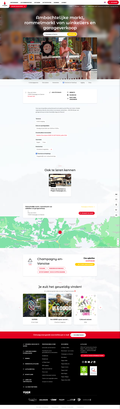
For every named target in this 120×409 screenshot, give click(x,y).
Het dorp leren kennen (85, 264)
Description (45, 82)
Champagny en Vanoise (57, 176)
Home (72, 6)
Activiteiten (47, 2)
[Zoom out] (118, 242)
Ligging (82, 82)
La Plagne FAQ (28, 369)
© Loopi (118, 247)
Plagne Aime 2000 (65, 380)
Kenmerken (56, 82)
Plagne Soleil (64, 370)
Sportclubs (28, 374)
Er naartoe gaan (87, 213)
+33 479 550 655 (90, 261)
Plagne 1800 (64, 360)
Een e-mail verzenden (72, 98)
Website (71, 92)
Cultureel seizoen (85, 319)
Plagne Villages (65, 376)
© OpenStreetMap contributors (109, 247)
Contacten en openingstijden (93, 355)
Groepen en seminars (47, 381)
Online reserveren (18, 6)
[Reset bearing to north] (118, 244)
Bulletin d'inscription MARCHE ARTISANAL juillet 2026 (52, 135)
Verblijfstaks (45, 355)
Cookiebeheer (80, 407)
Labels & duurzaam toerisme (49, 375)
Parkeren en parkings (56, 268)
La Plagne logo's (46, 362)
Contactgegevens (33, 82)
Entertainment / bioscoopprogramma (52, 272)
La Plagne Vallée (65, 347)
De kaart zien (31, 96)
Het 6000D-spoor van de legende (60, 319)
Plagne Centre (64, 367)
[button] (100, 307)
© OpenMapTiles (99, 247)
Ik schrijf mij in (78, 335)
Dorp (89, 82)
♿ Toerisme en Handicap (70, 82)
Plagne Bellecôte (65, 363)
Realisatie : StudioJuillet (67, 407)
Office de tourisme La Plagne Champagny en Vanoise (58, 190)
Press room (45, 372)
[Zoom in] (118, 240)
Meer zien (72, 34)
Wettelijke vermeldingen (42, 407)
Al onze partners (30, 387)
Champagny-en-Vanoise (67, 354)
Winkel (26, 358)
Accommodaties (26, 2)
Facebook (71, 95)
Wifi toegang (45, 365)
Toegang (42, 268)
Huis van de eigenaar (47, 368)
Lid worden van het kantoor (49, 347)
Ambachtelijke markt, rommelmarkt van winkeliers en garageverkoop (103, 6)
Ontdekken (14, 2)
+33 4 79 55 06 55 (55, 92)
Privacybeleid (55, 407)
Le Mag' (64, 2)
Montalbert (64, 357)
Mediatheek (45, 359)
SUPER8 (34, 319)
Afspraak (77, 6)
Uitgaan (37, 2)
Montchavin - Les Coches (67, 350)
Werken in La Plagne (31, 363)
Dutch (105, 2)
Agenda (56, 2)
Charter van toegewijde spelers (50, 378)
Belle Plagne (64, 373)
